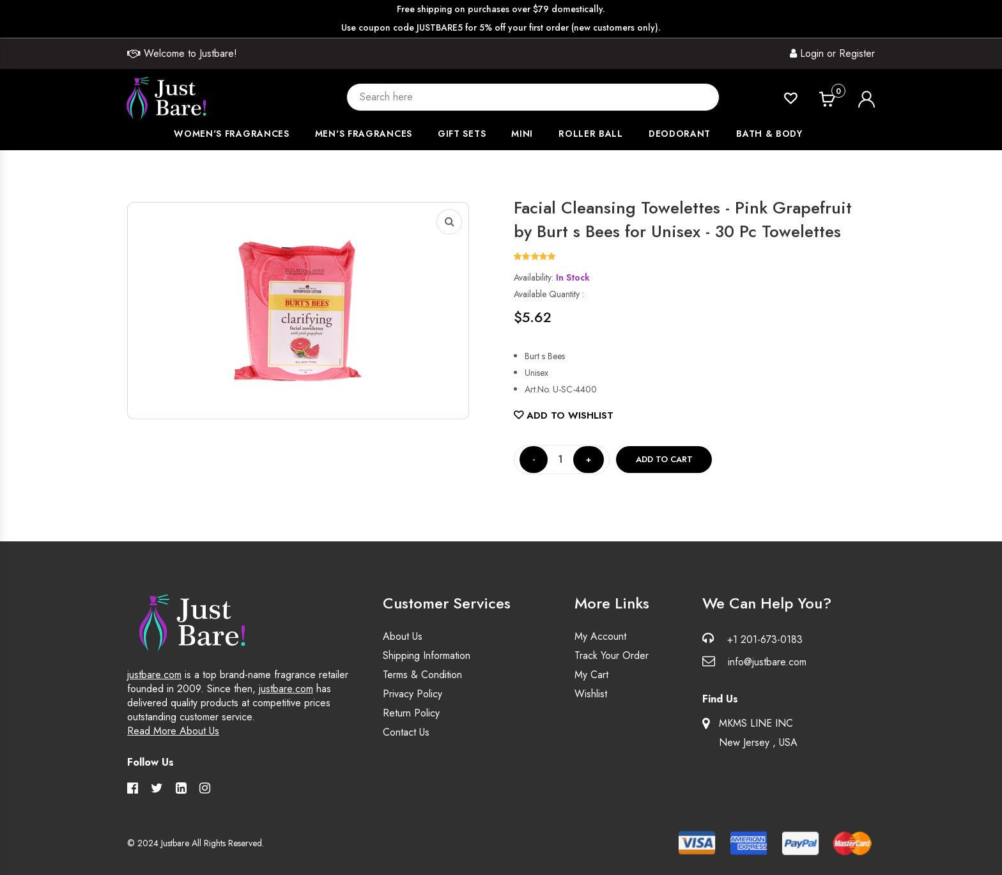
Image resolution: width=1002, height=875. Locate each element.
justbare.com (154, 674)
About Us (402, 636)
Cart (838, 92)
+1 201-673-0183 (765, 639)
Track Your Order (611, 655)
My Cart (591, 674)
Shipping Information (426, 655)
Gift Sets (462, 133)
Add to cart (664, 459)
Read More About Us (173, 731)
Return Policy (411, 713)
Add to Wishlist (563, 415)
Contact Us (406, 732)
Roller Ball (591, 133)
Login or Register (832, 53)
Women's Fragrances (231, 133)
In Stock (573, 277)
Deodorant (680, 133)
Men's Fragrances (363, 133)
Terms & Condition (422, 674)
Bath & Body (769, 133)
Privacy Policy (412, 693)
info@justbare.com (767, 661)
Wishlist (590, 693)
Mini (522, 133)
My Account (600, 636)
